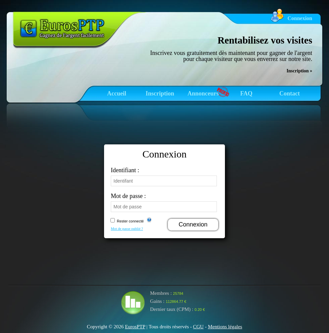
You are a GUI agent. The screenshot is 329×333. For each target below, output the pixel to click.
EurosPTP (135, 326)
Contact (289, 93)
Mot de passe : (128, 196)
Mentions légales (225, 326)
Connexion (299, 18)
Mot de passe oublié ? (127, 228)
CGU (198, 326)
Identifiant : (125, 170)
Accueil (116, 93)
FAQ (246, 93)
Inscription (160, 93)
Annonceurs (203, 93)
